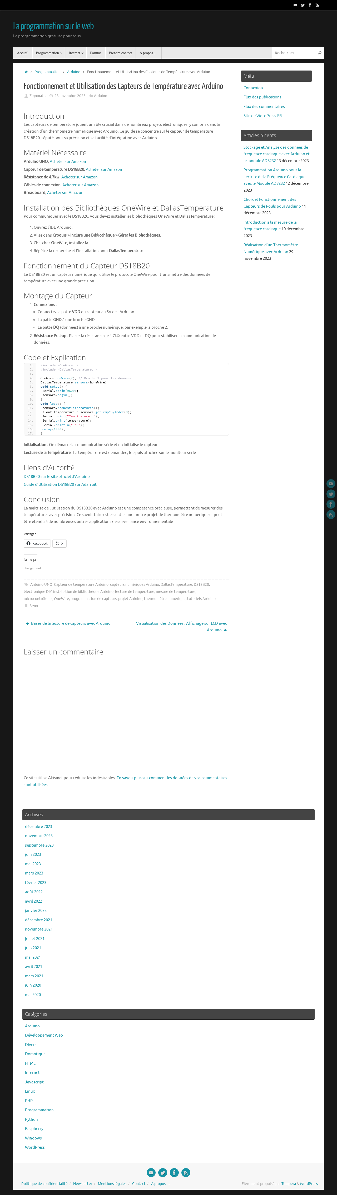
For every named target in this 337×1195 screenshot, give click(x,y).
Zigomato (37, 96)
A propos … (160, 1184)
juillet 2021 (34, 938)
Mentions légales (112, 1184)
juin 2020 (33, 985)
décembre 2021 (38, 920)
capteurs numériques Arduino (134, 584)
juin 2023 (33, 854)
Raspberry (34, 1128)
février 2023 (35, 882)
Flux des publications (262, 97)
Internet (32, 1072)
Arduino (73, 72)
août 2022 (34, 891)
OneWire (61, 599)
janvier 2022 (36, 910)
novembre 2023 (39, 835)
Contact (139, 1184)
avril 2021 (33, 966)
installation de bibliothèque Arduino (83, 591)
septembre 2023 (39, 845)
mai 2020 (33, 994)
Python (31, 1119)
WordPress (35, 1147)
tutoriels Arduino (201, 599)
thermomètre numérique (165, 599)
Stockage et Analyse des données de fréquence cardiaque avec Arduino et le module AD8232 (277, 154)
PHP (29, 1100)
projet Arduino (130, 599)
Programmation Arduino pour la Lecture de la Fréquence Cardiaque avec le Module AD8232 (274, 177)
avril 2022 (33, 901)
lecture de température (134, 591)
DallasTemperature (176, 584)
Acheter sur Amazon (68, 161)
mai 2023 (33, 864)
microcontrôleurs (38, 599)
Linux (30, 1091)
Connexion (253, 88)
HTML (30, 1063)
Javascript (34, 1082)
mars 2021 (34, 976)
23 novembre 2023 (70, 96)
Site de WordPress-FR (263, 115)
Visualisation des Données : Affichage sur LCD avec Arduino (181, 627)
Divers (31, 1044)
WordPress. (309, 1184)
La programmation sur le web (53, 26)
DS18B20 (201, 584)
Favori (34, 606)
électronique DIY (38, 591)
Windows (33, 1138)
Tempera (288, 1184)
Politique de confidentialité (44, 1184)
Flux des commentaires (264, 106)
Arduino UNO (41, 584)
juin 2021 (33, 948)
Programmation (47, 72)
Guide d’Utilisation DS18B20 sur (52, 484)
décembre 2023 (38, 826)
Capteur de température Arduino (81, 584)
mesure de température (175, 591)
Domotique (35, 1054)
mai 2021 (33, 957)
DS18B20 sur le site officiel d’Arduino (57, 476)
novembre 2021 (39, 929)
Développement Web (44, 1035)
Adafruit (89, 484)
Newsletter (82, 1184)
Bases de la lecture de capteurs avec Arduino (68, 623)
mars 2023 (34, 873)
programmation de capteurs (94, 599)
